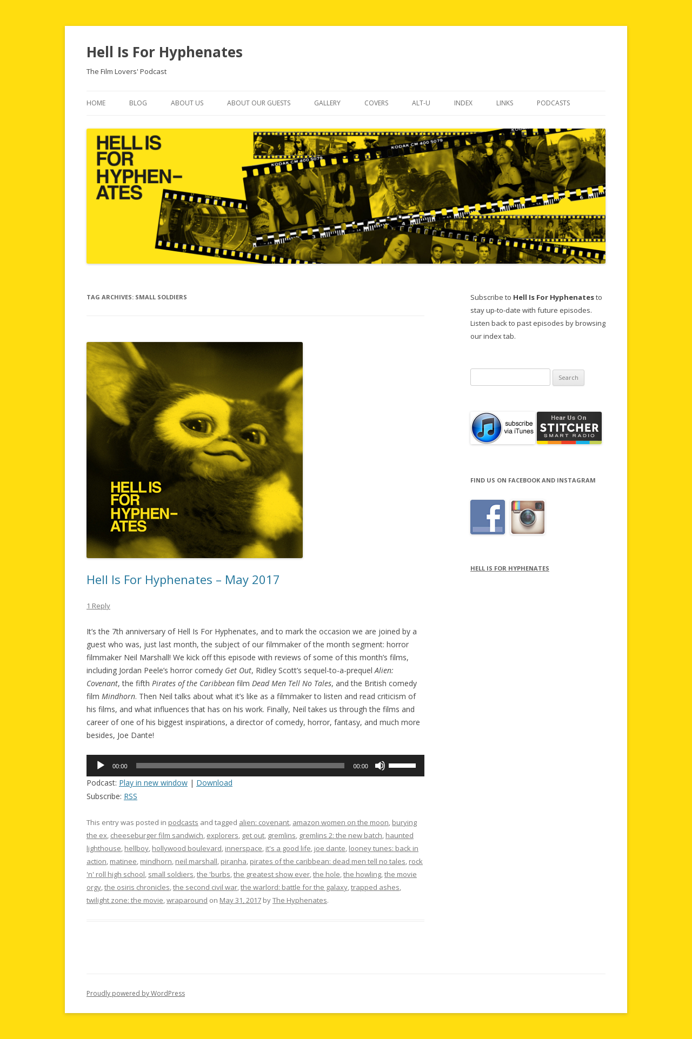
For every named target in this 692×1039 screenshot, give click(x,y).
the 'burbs (213, 874)
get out (253, 835)
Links (504, 103)
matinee (123, 861)
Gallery (327, 103)
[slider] (240, 765)
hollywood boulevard (187, 848)
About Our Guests (258, 103)
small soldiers (171, 874)
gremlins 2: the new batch (340, 835)
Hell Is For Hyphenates (164, 52)
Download (214, 782)
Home (95, 103)
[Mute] (380, 765)
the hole (326, 874)
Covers (376, 103)
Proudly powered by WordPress (135, 993)
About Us (187, 103)
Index (463, 103)
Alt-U (421, 103)
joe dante (329, 848)
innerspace (243, 848)
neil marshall (196, 861)
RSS (130, 796)
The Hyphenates (299, 900)
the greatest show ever (272, 874)
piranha (234, 861)
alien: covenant (264, 822)
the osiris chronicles (137, 887)
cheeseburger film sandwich (156, 835)
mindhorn (156, 861)
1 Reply (98, 606)
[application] (255, 765)
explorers (222, 835)
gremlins (282, 835)
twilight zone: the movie (124, 900)
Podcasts (553, 103)
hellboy (136, 848)
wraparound (187, 900)
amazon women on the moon (340, 822)
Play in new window (153, 782)
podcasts (183, 822)
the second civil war (205, 887)
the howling (362, 874)
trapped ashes (375, 887)
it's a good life (288, 848)
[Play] (100, 765)
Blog (138, 103)
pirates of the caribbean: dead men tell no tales (327, 861)
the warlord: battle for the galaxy (294, 887)
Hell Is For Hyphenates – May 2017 (183, 579)
